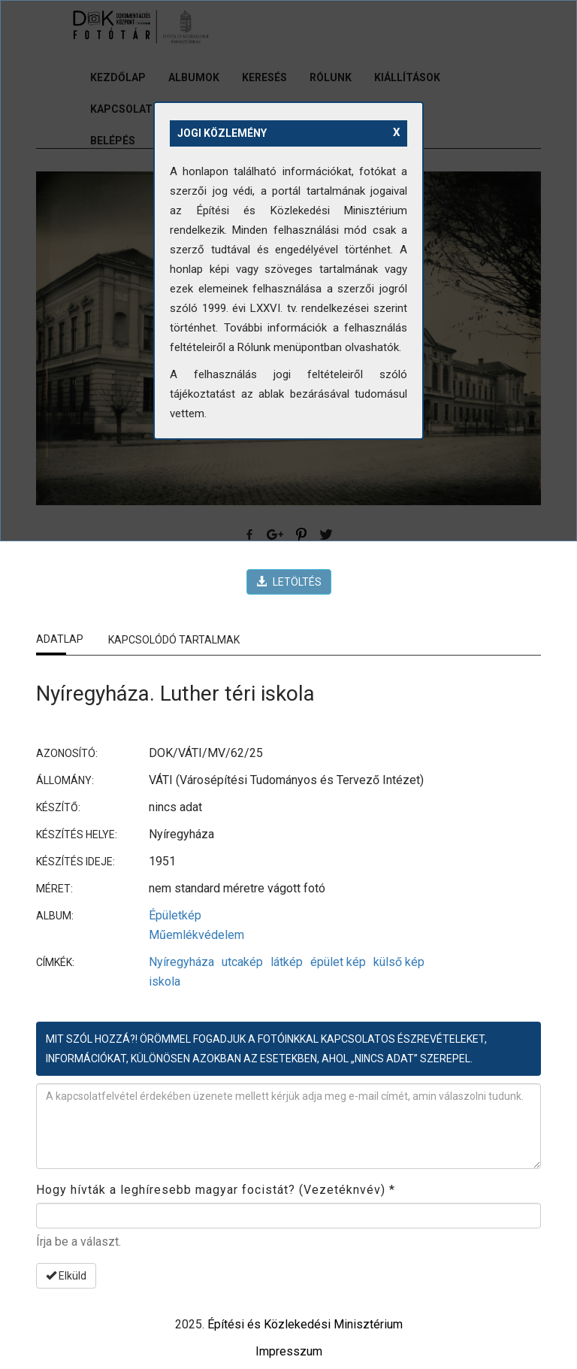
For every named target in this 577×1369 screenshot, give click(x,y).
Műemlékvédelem (196, 935)
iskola (164, 981)
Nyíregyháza (181, 962)
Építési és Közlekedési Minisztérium (305, 1324)
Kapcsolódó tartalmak (174, 640)
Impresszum (288, 1351)
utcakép (242, 962)
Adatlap (59, 639)
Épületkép (175, 915)
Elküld (66, 1276)
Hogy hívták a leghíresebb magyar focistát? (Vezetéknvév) (215, 1190)
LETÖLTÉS (289, 582)
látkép (286, 962)
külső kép (398, 962)
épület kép (338, 962)
